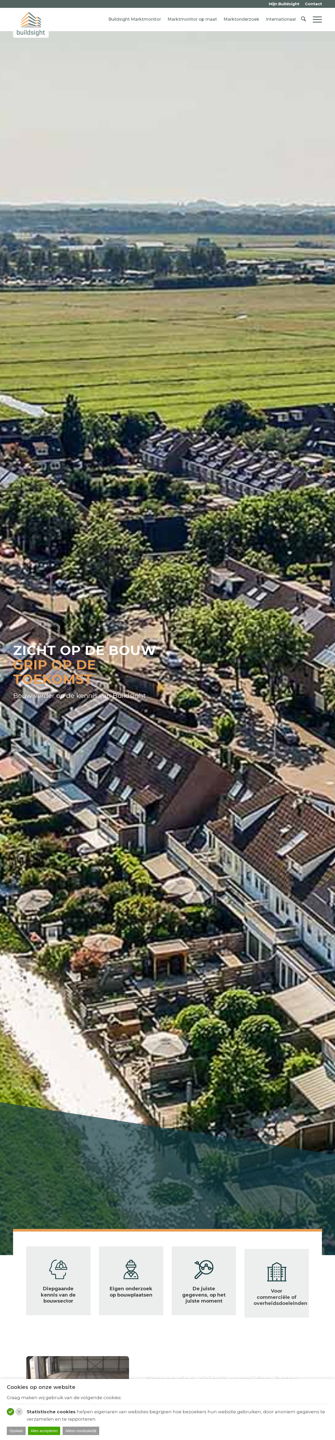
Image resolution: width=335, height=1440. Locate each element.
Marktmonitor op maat (192, 19)
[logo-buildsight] (30, 24)
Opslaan (16, 1431)
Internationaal (281, 19)
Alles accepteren (44, 1431)
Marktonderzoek (241, 19)
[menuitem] (284, 4)
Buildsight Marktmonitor (134, 19)
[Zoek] (303, 19)
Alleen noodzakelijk (81, 1431)
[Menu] (315, 19)
